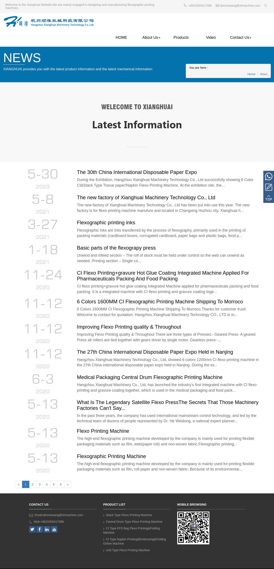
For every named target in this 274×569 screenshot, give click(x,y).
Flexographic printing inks (107, 209)
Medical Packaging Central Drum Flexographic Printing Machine (150, 366)
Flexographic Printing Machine (112, 446)
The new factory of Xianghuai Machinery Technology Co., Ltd (147, 183)
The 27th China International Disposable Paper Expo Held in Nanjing (156, 340)
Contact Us (241, 22)
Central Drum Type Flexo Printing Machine (134, 512)
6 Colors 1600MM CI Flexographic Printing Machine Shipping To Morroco (161, 289)
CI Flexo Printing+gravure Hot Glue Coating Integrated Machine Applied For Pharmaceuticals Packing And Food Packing (164, 263)
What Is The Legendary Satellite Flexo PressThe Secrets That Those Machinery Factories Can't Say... (156, 394)
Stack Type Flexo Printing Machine (129, 506)
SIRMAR (170, 564)
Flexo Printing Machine (104, 421)
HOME (124, 22)
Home (251, 59)
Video (212, 22)
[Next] (67, 475)
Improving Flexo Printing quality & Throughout (130, 315)
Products (182, 22)
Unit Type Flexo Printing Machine (128, 541)
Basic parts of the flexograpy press (117, 234)
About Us (153, 22)
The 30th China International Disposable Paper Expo (138, 157)
